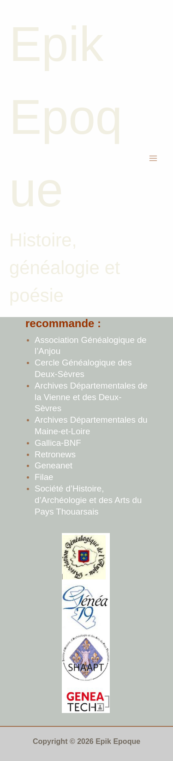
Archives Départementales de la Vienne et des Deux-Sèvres (91, 397)
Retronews (55, 454)
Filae (44, 477)
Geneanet (53, 465)
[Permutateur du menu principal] (153, 158)
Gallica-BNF (58, 443)
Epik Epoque (65, 116)
